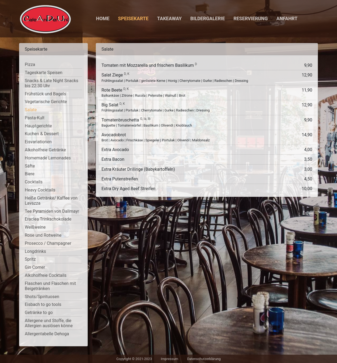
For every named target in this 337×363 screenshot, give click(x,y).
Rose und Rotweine (43, 235)
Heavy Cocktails (40, 190)
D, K (126, 74)
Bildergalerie (207, 18)
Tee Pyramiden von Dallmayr (52, 211)
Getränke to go (39, 312)
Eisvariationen (38, 141)
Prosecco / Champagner (48, 243)
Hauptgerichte (38, 125)
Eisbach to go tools (43, 304)
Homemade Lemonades (48, 157)
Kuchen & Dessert (42, 133)
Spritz (30, 259)
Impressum (169, 359)
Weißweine (35, 227)
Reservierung (250, 18)
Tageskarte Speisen (43, 72)
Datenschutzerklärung (204, 359)
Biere (29, 173)
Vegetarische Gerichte (46, 101)
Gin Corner (35, 267)
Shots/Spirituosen (42, 296)
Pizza (30, 64)
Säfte (30, 166)
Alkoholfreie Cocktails (45, 275)
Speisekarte (133, 18)
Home (103, 18)
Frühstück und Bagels (45, 93)
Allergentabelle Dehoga (47, 333)
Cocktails (34, 181)
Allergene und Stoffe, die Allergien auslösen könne (49, 323)
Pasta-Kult (34, 117)
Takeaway (169, 18)
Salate (31, 109)
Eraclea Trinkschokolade (48, 219)
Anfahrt (287, 18)
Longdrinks (35, 251)
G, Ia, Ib (145, 119)
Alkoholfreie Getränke (45, 149)
